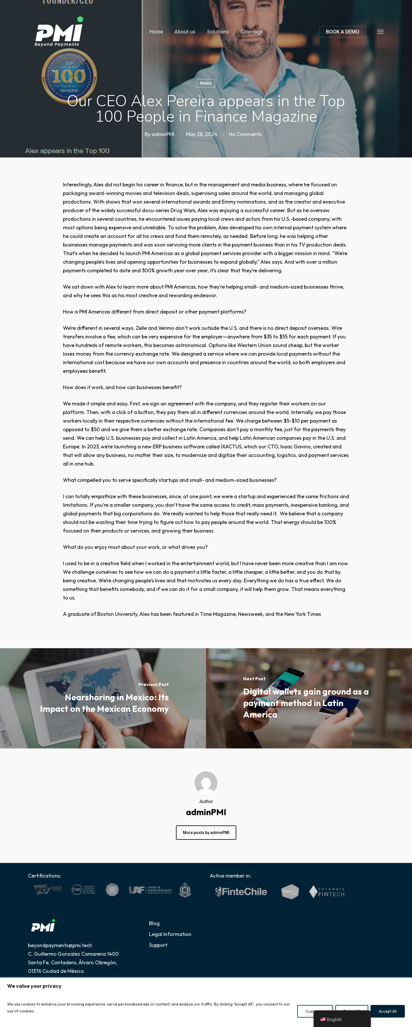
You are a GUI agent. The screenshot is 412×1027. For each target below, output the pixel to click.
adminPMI (163, 134)
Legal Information (170, 934)
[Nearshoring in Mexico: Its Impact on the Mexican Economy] (103, 698)
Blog (154, 923)
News (206, 83)
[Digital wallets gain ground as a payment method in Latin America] (309, 698)
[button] (380, 31)
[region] (206, 1002)
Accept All (388, 1011)
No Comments (245, 134)
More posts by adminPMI (206, 832)
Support (158, 945)
